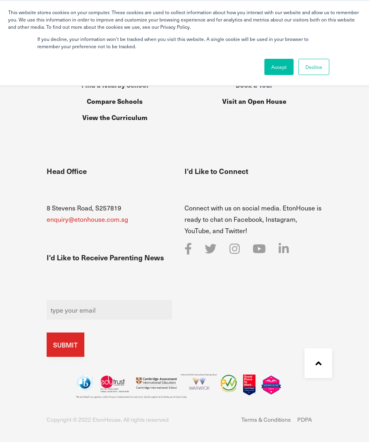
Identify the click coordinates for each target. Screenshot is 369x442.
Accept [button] (279, 67)
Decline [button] (313, 67)
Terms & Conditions (266, 419)
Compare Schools (115, 101)
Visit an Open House (254, 101)
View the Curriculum (115, 117)
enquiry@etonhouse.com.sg (87, 219)
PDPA (304, 419)
